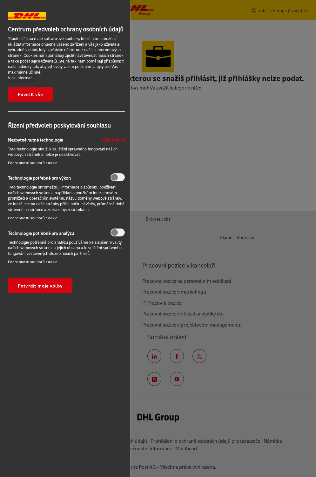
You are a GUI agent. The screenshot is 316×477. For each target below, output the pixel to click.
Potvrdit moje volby (40, 285)
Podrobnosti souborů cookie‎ (32, 162)
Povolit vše (30, 94)
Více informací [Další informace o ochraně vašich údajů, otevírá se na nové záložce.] (20, 78)
